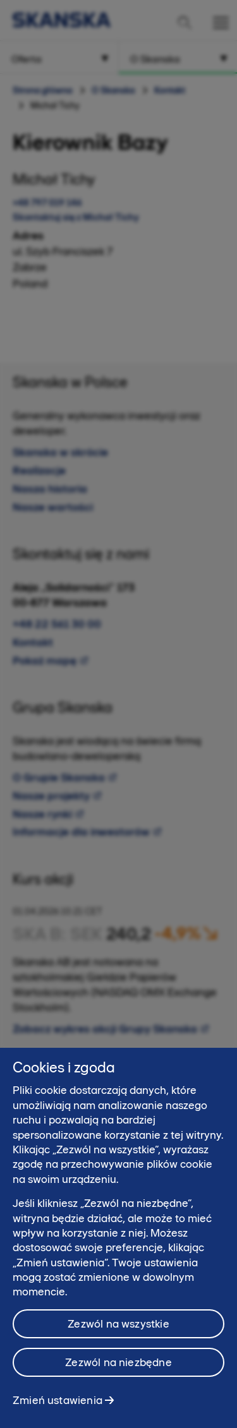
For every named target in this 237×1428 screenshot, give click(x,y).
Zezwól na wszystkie (118, 1338)
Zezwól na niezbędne (118, 1377)
